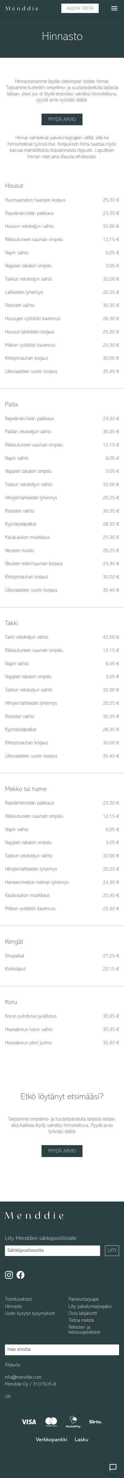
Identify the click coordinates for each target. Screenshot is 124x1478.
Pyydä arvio (62, 119)
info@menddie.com (23, 1377)
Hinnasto (13, 1306)
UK (8, 1397)
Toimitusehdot (18, 1299)
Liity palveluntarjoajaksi (90, 1306)
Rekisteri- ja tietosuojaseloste (84, 1330)
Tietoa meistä (81, 1320)
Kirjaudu (12, 1365)
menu (114, 8)
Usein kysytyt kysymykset (30, 1313)
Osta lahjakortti (82, 1313)
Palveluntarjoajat (83, 1299)
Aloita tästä (80, 8)
